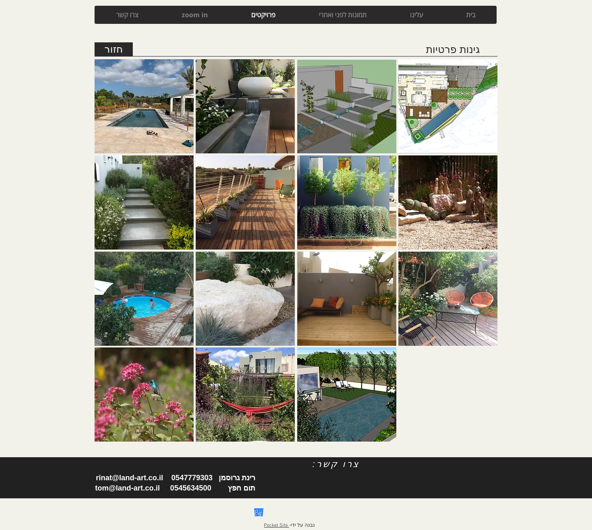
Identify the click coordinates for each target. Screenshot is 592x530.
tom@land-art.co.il (127, 488)
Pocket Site (276, 525)
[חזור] (114, 49)
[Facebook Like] (278, 480)
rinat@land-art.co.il (129, 478)
